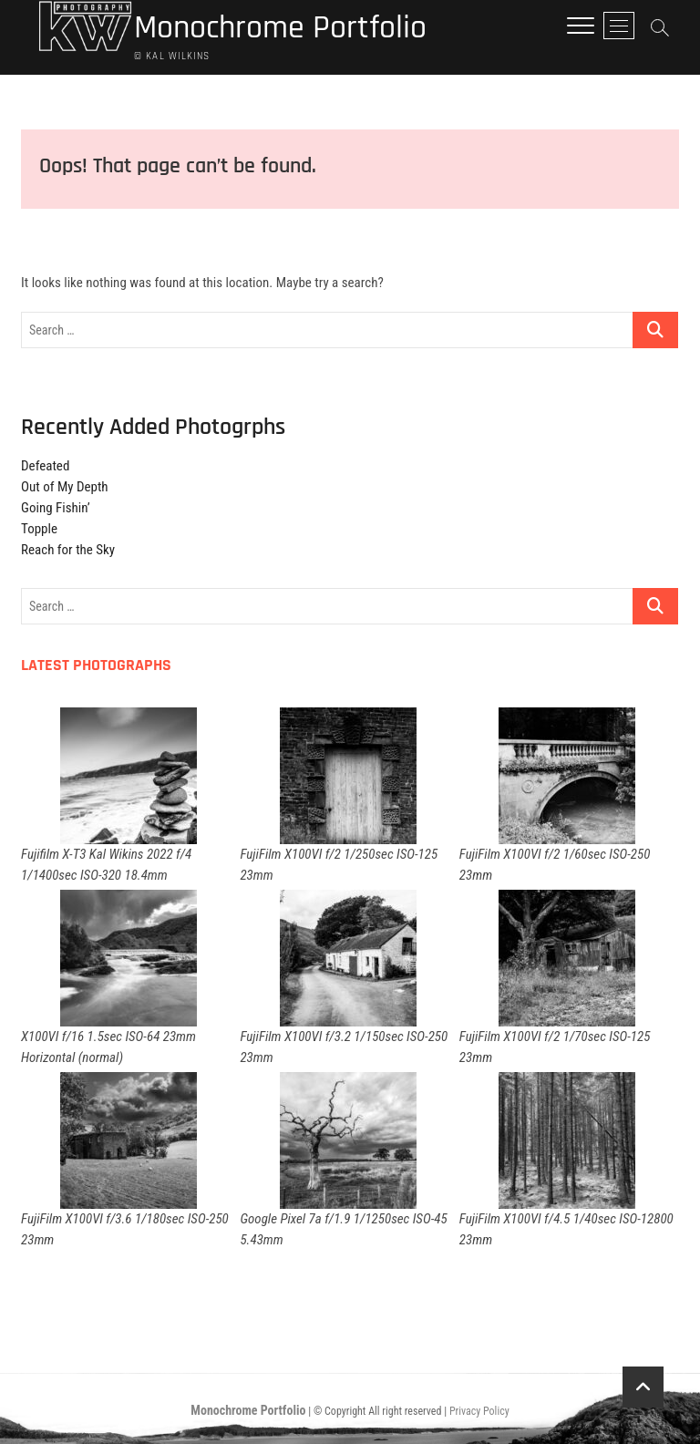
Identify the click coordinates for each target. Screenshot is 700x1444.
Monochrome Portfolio (280, 28)
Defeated (45, 466)
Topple (39, 529)
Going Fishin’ (55, 508)
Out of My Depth (64, 487)
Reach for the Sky (68, 550)
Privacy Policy (479, 1411)
